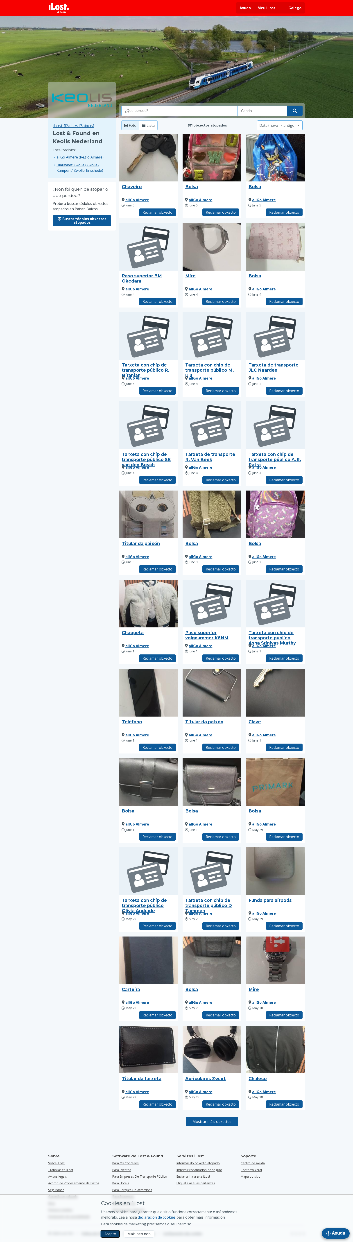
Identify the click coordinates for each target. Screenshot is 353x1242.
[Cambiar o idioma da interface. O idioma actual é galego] (292, 8)
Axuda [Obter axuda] (245, 7)
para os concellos (125, 1163)
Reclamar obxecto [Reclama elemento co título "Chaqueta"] (157, 658)
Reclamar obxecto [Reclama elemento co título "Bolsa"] (221, 212)
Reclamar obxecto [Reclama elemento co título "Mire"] (221, 301)
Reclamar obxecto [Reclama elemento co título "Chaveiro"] (157, 212)
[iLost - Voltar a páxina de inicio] (58, 8)
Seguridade (56, 1190)
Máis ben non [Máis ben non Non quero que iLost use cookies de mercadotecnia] (139, 1233)
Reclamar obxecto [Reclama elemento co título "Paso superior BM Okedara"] (157, 301)
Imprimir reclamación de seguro (199, 1170)
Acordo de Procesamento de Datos (73, 1183)
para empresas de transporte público (139, 1176)
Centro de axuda (253, 1163)
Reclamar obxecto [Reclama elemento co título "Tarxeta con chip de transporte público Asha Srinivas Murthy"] (284, 658)
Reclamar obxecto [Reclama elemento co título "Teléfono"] (157, 747)
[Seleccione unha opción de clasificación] (280, 125)
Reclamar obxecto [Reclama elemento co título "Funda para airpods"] (284, 925)
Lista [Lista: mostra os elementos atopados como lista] (148, 125)
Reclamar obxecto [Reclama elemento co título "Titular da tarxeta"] (157, 1104)
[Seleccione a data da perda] (262, 111)
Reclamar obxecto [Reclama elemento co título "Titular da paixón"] (157, 569)
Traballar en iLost (60, 1170)
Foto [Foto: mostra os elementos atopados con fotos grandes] (130, 125)
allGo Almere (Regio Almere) (80, 157)
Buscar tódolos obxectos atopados (82, 220)
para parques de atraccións (132, 1190)
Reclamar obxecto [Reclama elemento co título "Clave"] (284, 747)
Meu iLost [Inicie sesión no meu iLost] (266, 7)
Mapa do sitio (250, 1176)
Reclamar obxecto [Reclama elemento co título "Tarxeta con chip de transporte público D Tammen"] (221, 925)
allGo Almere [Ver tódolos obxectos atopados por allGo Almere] (137, 199)
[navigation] (336, 1233)
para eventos (121, 1170)
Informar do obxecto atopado (198, 1163)
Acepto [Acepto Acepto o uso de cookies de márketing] (110, 1233)
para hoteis (120, 1183)
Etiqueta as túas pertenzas (195, 1183)
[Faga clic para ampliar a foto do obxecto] (148, 157)
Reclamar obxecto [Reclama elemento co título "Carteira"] (157, 1015)
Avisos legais (57, 1176)
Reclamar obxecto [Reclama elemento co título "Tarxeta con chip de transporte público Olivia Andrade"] (157, 925)
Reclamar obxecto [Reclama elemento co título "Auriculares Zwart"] (221, 1104)
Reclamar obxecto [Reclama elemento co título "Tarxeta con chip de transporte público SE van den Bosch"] (157, 479)
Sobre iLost (56, 1163)
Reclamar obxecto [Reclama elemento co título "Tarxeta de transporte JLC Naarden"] (284, 390)
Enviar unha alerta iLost (193, 1176)
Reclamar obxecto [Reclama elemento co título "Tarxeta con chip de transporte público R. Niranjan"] (157, 390)
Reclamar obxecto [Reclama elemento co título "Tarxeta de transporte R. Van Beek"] (221, 479)
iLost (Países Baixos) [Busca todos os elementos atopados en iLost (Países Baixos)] (73, 125)
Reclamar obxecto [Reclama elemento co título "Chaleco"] (284, 1104)
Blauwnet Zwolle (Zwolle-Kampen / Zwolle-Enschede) (80, 168)
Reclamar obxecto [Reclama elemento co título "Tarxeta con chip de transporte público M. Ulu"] (221, 390)
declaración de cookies (157, 1217)
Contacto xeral (251, 1170)
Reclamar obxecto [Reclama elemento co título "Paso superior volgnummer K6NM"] (221, 658)
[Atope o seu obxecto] (295, 111)
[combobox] (179, 111)
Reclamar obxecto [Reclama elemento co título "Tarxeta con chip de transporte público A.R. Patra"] (284, 479)
